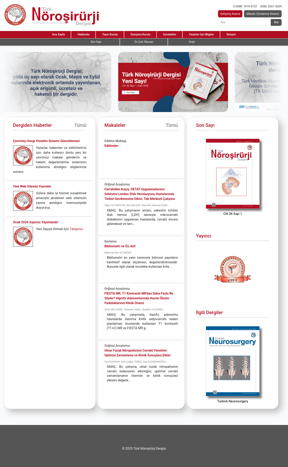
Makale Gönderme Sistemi (262, 13)
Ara (276, 22)
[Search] (244, 22)
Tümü (80, 125)
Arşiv (192, 41)
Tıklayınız (76, 229)
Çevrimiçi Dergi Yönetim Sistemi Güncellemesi (46, 141)
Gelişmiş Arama (230, 13)
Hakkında (83, 34)
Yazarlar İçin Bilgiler (201, 34)
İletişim (231, 34)
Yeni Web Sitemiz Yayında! (32, 186)
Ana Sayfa (58, 34)
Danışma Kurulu (140, 34)
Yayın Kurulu (110, 34)
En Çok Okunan (144, 41)
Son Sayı (96, 41)
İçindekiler (169, 34)
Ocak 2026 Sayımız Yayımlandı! (35, 222)
